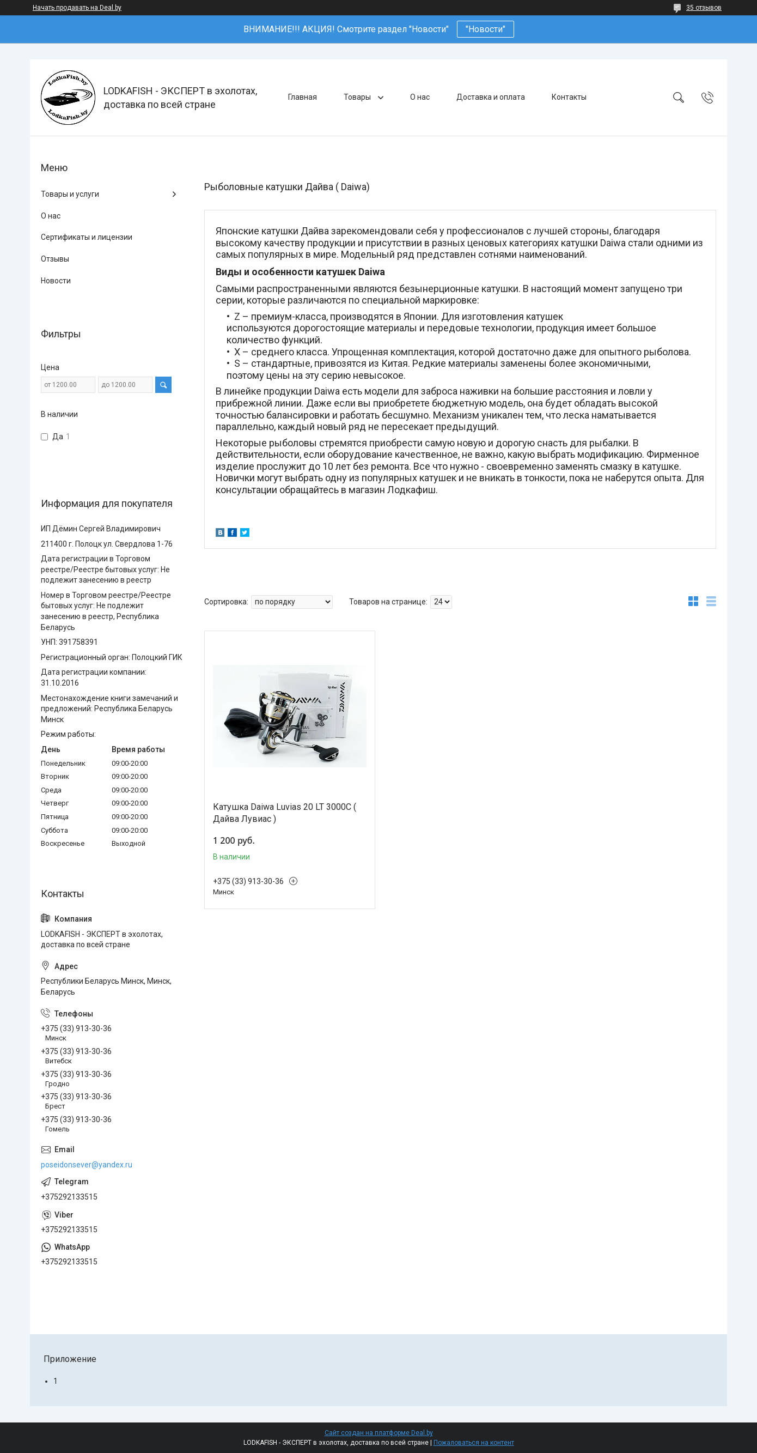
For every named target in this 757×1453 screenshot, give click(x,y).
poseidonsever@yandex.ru (86, 1164)
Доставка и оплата (490, 97)
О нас (420, 97)
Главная (302, 97)
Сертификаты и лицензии (86, 237)
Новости (56, 280)
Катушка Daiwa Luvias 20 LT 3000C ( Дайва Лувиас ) (284, 813)
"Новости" (485, 29)
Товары (358, 97)
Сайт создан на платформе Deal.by (379, 1433)
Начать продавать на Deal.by (77, 7)
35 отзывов (704, 7)
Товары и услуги (70, 194)
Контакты (569, 97)
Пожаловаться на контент (474, 1442)
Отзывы (55, 259)
